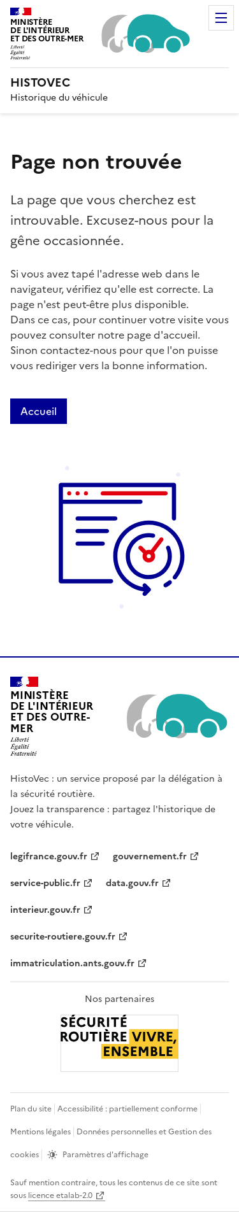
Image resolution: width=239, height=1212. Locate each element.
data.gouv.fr (132, 883)
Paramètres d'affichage (105, 1154)
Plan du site (31, 1109)
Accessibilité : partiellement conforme (127, 1109)
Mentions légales (40, 1132)
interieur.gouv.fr (45, 910)
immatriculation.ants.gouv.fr (72, 963)
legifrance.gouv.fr (48, 856)
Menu (221, 18)
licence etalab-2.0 (60, 1195)
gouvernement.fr (150, 856)
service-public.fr (45, 883)
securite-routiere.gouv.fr (62, 936)
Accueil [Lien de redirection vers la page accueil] (38, 411)
